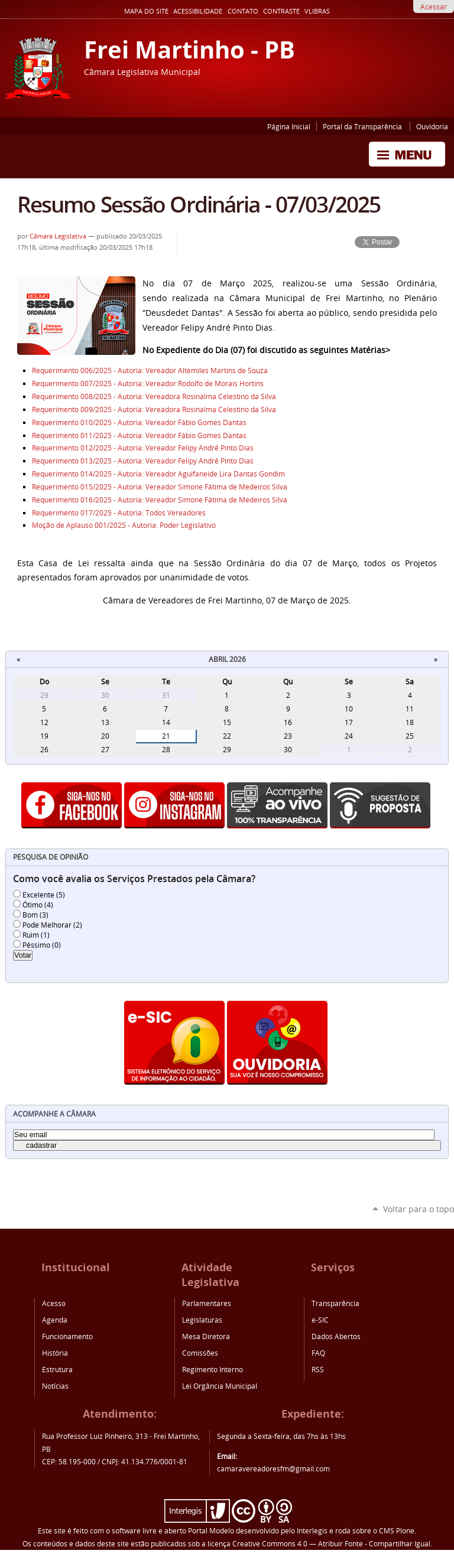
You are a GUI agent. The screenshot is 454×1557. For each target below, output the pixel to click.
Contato (243, 11)
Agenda (54, 1319)
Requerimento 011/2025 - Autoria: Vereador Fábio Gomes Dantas (140, 435)
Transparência (335, 1303)
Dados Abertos (336, 1336)
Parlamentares (206, 1303)
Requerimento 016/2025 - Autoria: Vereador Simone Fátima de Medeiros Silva (159, 500)
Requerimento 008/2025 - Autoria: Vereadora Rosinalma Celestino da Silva (154, 396)
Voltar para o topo (418, 1209)
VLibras (317, 11)
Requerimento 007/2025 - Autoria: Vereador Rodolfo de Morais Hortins (148, 383)
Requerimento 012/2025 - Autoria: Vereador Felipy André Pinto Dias (143, 448)
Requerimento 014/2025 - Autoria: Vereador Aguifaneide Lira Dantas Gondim (158, 474)
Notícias (55, 1385)
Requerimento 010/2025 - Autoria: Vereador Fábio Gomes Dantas (140, 422)
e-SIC (320, 1319)
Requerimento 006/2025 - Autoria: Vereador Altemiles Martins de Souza (150, 370)
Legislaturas (202, 1319)
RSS (318, 1369)
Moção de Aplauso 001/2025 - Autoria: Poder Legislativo (124, 525)
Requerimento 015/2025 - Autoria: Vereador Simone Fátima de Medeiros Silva (159, 487)
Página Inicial (288, 126)
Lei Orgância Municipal (219, 1385)
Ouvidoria (432, 126)
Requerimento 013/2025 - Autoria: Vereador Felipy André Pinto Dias (143, 461)
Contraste (281, 11)
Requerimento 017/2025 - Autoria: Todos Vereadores (119, 513)
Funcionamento (67, 1336)
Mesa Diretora (206, 1336)
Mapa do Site (146, 11)
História (55, 1352)
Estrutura (57, 1369)
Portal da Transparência (363, 126)
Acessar (433, 6)
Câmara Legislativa (58, 236)
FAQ (318, 1352)
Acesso (54, 1303)
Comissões (200, 1352)
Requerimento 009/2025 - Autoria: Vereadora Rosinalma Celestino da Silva (154, 409)
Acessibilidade (197, 11)
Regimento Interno (212, 1369)
